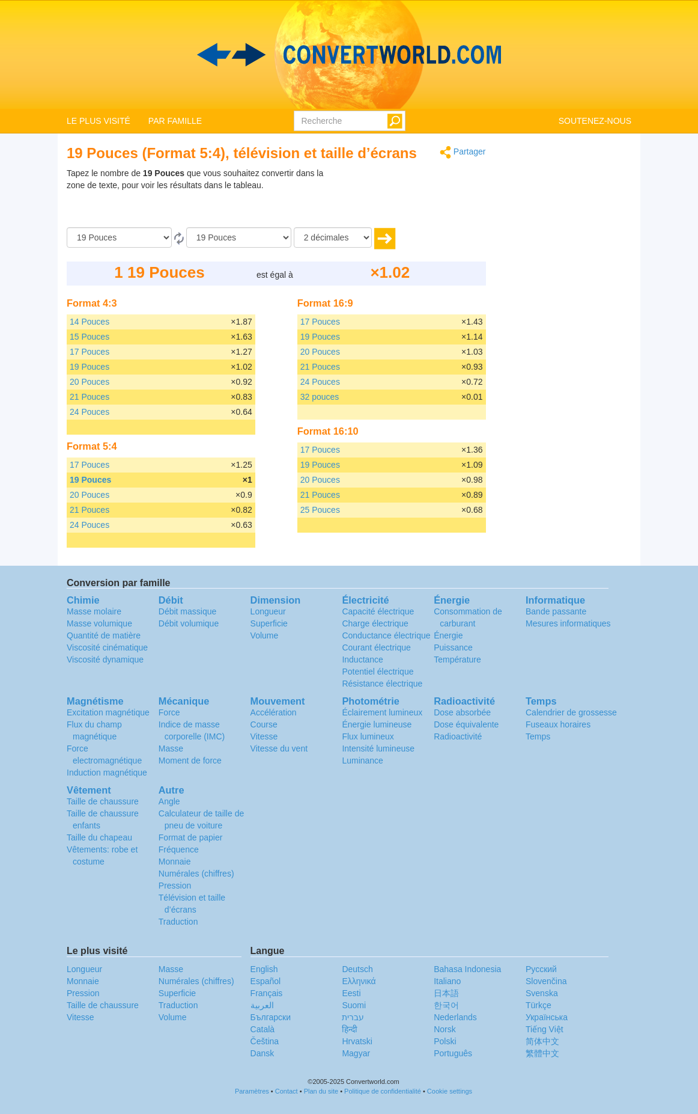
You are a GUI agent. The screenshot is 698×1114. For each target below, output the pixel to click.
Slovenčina (546, 981)
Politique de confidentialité (382, 1091)
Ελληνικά (358, 981)
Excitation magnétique (108, 712)
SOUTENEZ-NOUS (595, 121)
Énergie (448, 635)
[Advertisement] (411, 197)
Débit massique (188, 611)
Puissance (453, 647)
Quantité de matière (104, 635)
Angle (169, 801)
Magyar (356, 1053)
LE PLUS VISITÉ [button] (98, 121)
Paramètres (252, 1091)
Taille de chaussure (103, 801)
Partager (463, 152)
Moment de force (190, 760)
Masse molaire (94, 611)
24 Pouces (89, 412)
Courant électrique (376, 647)
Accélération (273, 712)
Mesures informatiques (568, 623)
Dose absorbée (462, 712)
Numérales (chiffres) (196, 873)
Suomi (354, 1005)
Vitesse (264, 736)
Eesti (351, 993)
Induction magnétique (107, 772)
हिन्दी (349, 1029)
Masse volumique (99, 623)
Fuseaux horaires (558, 724)
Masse (171, 748)
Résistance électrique (382, 683)
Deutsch (357, 969)
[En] (238, 237)
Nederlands (455, 1017)
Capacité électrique (378, 611)
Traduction (178, 921)
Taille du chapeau (99, 837)
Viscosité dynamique (105, 659)
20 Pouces (89, 382)
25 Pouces (320, 510)
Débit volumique (189, 623)
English (264, 969)
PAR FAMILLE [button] (175, 121)
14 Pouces (89, 321)
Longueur (268, 611)
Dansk (262, 1053)
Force (169, 712)
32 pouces (319, 397)
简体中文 (542, 1041)
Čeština (264, 1041)
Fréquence (179, 849)
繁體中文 (542, 1053)
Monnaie (175, 861)
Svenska (542, 993)
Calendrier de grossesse (571, 712)
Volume (264, 635)
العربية (262, 1005)
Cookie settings (449, 1091)
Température (457, 659)
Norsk (445, 1029)
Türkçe (538, 1005)
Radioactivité (458, 736)
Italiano (447, 981)
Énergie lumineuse (376, 724)
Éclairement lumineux (382, 712)
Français (266, 993)
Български (270, 1017)
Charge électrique (375, 623)
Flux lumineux (367, 736)
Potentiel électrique (377, 671)
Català (262, 1029)
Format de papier (191, 837)
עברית (353, 1017)
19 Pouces (89, 367)
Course (264, 724)
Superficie (269, 623)
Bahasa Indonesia (467, 969)
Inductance (362, 659)
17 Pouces (89, 352)
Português (453, 1053)
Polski (445, 1041)
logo (349, 55)
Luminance (362, 760)
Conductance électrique (386, 635)
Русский (541, 969)
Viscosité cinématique (107, 647)
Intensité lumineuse (378, 748)
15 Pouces (89, 336)
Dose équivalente (466, 724)
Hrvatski (357, 1041)
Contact (286, 1091)
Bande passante (556, 611)
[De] (119, 237)
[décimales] (333, 237)
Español (265, 981)
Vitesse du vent (279, 748)
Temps (538, 736)
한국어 (446, 1005)
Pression (175, 885)
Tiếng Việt (544, 1029)
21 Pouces (89, 397)
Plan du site (321, 1091)
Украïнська (547, 1017)
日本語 (446, 993)
